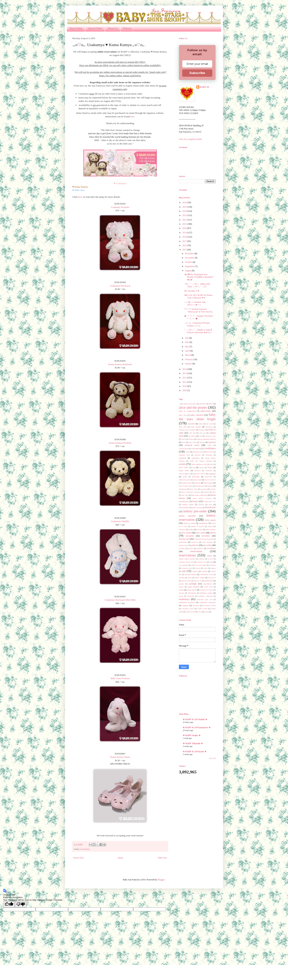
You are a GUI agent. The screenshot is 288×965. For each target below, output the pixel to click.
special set (197, 581)
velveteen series (188, 609)
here (132, 116)
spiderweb (209, 581)
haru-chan (197, 480)
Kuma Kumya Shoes (120, 757)
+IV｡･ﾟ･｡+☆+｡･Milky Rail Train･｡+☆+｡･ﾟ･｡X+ (197, 285)
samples (195, 571)
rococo (210, 559)
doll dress (209, 452)
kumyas (201, 505)
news (213, 532)
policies (194, 545)
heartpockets (200, 486)
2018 (184, 237)
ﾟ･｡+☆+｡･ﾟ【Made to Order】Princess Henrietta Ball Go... (198, 331)
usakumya (184, 599)
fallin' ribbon (183, 467)
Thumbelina (192, 593)
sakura (213, 568)
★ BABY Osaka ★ (192, 735)
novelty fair (184, 539)
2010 (184, 386)
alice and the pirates (193, 407)
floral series (184, 470)
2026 (184, 202)
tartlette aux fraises (206, 590)
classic (202, 442)
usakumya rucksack (207, 602)
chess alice (192, 442)
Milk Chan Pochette (120, 678)
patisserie (194, 542)
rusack (197, 568)
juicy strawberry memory (191, 492)
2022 (184, 219)
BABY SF (204, 87)
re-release (211, 548)
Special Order (95, 28)
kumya (195, 501)
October (189, 262)
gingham (212, 473)
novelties (206, 536)
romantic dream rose (186, 562)
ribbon (209, 556)
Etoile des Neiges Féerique (201, 461)
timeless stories (206, 593)
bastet (201, 424)
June (187, 342)
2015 (184, 249)
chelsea (191, 439)
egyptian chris (184, 455)
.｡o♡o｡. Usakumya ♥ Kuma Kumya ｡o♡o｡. (197, 324)
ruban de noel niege (198, 565)
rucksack (212, 565)
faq (193, 467)
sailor (205, 568)
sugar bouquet (193, 587)
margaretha (203, 523)
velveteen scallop (209, 605)
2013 (184, 373)
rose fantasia (183, 565)
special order (186, 581)
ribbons (201, 559)
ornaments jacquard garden (203, 539)
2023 (184, 215)
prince (190, 548)
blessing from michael (187, 430)
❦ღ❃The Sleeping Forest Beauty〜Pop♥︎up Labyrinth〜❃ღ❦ (199, 277)
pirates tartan (183, 545)
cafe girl (202, 433)
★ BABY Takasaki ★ (193, 743)
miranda (200, 529)
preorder (182, 548)
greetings (195, 476)
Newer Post (78, 858)
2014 (184, 369)
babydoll (191, 424)
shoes (190, 578)
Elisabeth (209, 455)
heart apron (208, 483)
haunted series (186, 483)
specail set (212, 578)
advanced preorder (189, 404)
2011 (184, 382)
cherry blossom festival (206, 439)
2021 (184, 224)
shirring (181, 578)
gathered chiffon (199, 474)
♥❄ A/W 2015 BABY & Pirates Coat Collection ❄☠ (198, 296)
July (187, 338)
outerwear (183, 542)
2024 (184, 211)
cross (187, 452)
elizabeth (182, 458)
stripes (181, 587)
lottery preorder (187, 516)
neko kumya (211, 529)
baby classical (196, 415)
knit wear (184, 495)
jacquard (204, 489)
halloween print (184, 480)
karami (206, 492)
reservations (85, 849)
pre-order (207, 545)
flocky (201, 467)
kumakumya (184, 501)
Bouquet (202, 430)
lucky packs (210, 520)
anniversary (205, 411)
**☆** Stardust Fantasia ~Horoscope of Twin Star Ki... (199, 310)
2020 (184, 228)
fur (189, 474)
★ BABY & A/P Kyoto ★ (194, 751)
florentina (208, 471)
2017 (184, 241)
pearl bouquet (207, 542)
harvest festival (210, 480)
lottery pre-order (195, 511)
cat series (192, 436)
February (189, 359)
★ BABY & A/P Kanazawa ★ (197, 727)
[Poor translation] (21, 904)
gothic (185, 477)
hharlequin (182, 489)
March (188, 355)
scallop (204, 571)
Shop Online (75, 28)
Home (120, 858)
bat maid (209, 424)
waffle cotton (202, 609)
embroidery (196, 458)
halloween (208, 477)
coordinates (210, 448)
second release (190, 574)
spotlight (193, 583)
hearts (210, 486)
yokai (206, 612)
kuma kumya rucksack (202, 498)
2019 (184, 232)
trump (181, 596)
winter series (190, 612)
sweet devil (208, 587)
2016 (184, 245)
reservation (196, 551)
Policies (127, 28)
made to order (189, 523)
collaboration (183, 449)
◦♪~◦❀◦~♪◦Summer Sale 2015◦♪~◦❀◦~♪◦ (195, 303)
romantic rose (201, 562)
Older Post (162, 858)
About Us (113, 28)
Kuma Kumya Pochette (120, 442)
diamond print (198, 452)
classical (212, 442)
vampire (185, 605)
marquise (182, 529)
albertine (202, 404)
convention (195, 448)
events (182, 464)
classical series (192, 445)
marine (210, 526)
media (190, 529)
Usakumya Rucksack (120, 285)
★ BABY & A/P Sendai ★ (195, 719)
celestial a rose (210, 436)
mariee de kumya (197, 526)
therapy (181, 593)
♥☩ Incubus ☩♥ (191, 291)
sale (184, 571)
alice (211, 404)
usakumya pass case (205, 599)
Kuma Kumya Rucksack (120, 364)
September (190, 266)
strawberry (207, 584)
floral (210, 467)
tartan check (192, 590)
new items (186, 532)
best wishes (196, 427)
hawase (197, 483)
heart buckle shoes (185, 486)
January (188, 363)
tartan (181, 590)
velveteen (196, 605)
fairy (211, 464)
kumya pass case (210, 501)
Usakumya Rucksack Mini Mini (120, 599)
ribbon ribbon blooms (187, 559)
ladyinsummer (184, 507)
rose (211, 562)
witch (200, 612)
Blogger (161, 879)
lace (210, 504)
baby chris (183, 415)
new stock (200, 532)
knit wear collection (199, 495)
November (190, 257)
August (188, 270)
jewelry (213, 489)
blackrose (209, 427)
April (187, 351)
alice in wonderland (187, 411)
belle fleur (183, 427)
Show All (212, 758)
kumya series (187, 504)
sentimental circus (206, 574)
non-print (190, 536)
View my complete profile (190, 139)
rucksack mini (187, 568)
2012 (184, 377)
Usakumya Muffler (120, 521)
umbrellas (190, 596)
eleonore (198, 455)
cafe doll (192, 433)
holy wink (193, 489)
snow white (199, 577)
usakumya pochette (187, 602)
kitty (214, 492)
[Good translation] (9, 904)
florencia (197, 471)
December (190, 253)
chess (184, 442)
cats (200, 436)
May (187, 346)
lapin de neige (197, 507)
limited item (210, 507)
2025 (184, 207)
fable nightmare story (199, 464)
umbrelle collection (205, 596)
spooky (181, 584)
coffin (209, 445)
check (183, 439)
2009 (184, 390)
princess (200, 548)
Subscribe (197, 73)
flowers (181, 474)
